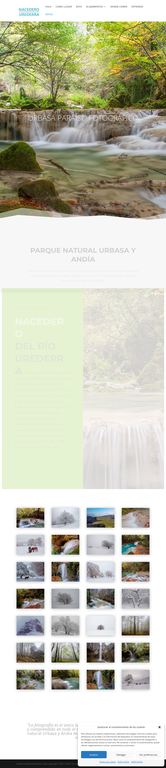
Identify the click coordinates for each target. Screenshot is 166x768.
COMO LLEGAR (64, 7)
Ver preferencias (148, 754)
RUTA (79, 7)
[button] (159, 727)
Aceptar (94, 754)
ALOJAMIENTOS (94, 7)
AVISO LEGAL (123, 762)
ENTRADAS (137, 7)
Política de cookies (107, 762)
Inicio (48, 7)
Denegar (121, 754)
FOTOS (49, 14)
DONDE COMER (118, 7)
